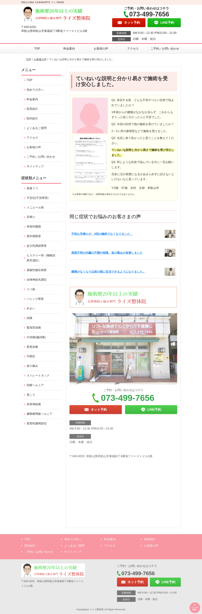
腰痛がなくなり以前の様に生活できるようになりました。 (108, 271)
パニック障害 (35, 298)
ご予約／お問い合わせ (165, 48)
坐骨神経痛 (34, 404)
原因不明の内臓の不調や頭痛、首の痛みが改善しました (107, 252)
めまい (31, 308)
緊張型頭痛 (34, 327)
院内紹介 (32, 118)
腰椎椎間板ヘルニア (39, 413)
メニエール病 (35, 207)
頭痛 (29, 317)
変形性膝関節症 (37, 423)
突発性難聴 (34, 226)
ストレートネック (38, 375)
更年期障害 (34, 236)
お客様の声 (101, 48)
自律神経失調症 (37, 279)
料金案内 (69, 48)
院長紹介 (32, 108)
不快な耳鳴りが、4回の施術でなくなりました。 (102, 233)
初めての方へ (35, 89)
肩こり (31, 394)
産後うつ (32, 188)
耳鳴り (31, 216)
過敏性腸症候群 (37, 270)
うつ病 (31, 289)
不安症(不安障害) (38, 197)
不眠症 (31, 356)
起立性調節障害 (37, 245)
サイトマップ (35, 166)
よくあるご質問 (37, 128)
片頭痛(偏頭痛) (36, 337)
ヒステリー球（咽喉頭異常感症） (41, 258)
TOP (37, 48)
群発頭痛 (32, 346)
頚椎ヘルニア (35, 385)
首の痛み (32, 365)
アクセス (133, 48)
